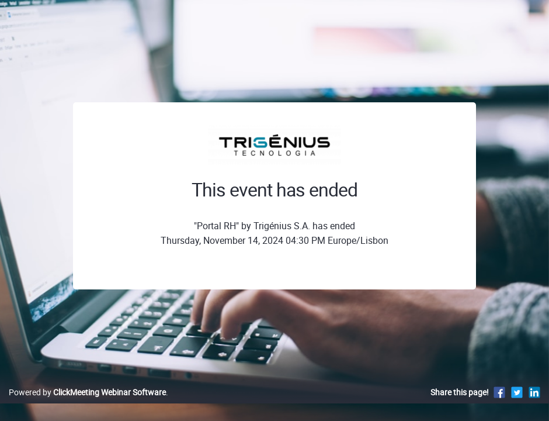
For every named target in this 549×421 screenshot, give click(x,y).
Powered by (87, 404)
